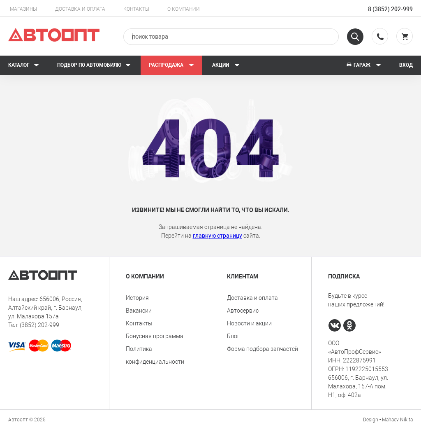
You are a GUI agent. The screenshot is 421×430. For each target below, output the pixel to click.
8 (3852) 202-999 (390, 9)
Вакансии (139, 310)
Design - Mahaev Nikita (388, 420)
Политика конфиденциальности (155, 355)
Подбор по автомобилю (94, 65)
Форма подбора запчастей (262, 349)
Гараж (363, 65)
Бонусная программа (154, 336)
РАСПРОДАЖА (171, 65)
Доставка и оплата (80, 9)
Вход (406, 65)
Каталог (23, 65)
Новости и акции (249, 323)
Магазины (23, 9)
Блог (233, 336)
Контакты (136, 9)
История (137, 297)
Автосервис (243, 310)
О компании (183, 9)
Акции (226, 65)
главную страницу (217, 235)
